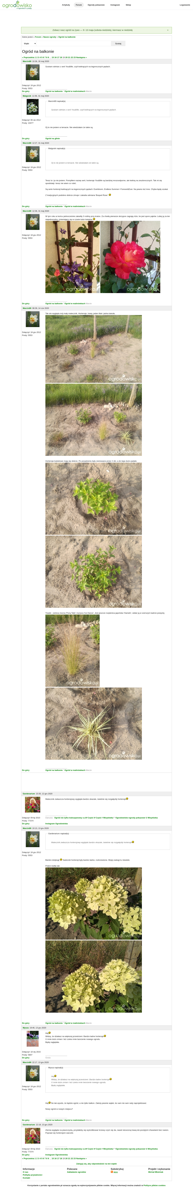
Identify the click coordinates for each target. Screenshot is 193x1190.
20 (66, 57)
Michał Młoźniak (155, 1172)
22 (72, 57)
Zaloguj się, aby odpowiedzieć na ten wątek (96, 1164)
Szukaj (118, 43)
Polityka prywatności (32, 1175)
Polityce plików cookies (155, 1185)
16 (55, 57)
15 (53, 57)
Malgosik (27, 96)
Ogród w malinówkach (75, 91)
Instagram (115, 5)
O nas (25, 1172)
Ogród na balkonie (67, 37)
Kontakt (26, 1178)
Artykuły (66, 5)
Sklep (128, 5)
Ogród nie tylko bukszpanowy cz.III (70, 818)
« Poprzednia (28, 57)
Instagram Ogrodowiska (56, 823)
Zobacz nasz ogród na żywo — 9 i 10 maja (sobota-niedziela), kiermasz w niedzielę (92, 30)
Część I (99, 818)
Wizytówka (108, 818)
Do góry (25, 91)
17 (58, 57)
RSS (114, 1172)
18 (61, 57)
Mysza (26, 1028)
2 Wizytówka (152, 818)
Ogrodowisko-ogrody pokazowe (130, 818)
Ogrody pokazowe (96, 5)
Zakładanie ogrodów (76, 1172)
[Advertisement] (96, 18)
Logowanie (185, 5)
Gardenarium (29, 794)
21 (69, 57)
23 (75, 57)
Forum (79, 5)
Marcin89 (27, 61)
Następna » (81, 57)
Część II (91, 818)
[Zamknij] (168, 30)
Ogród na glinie (52, 138)
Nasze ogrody (49, 37)
